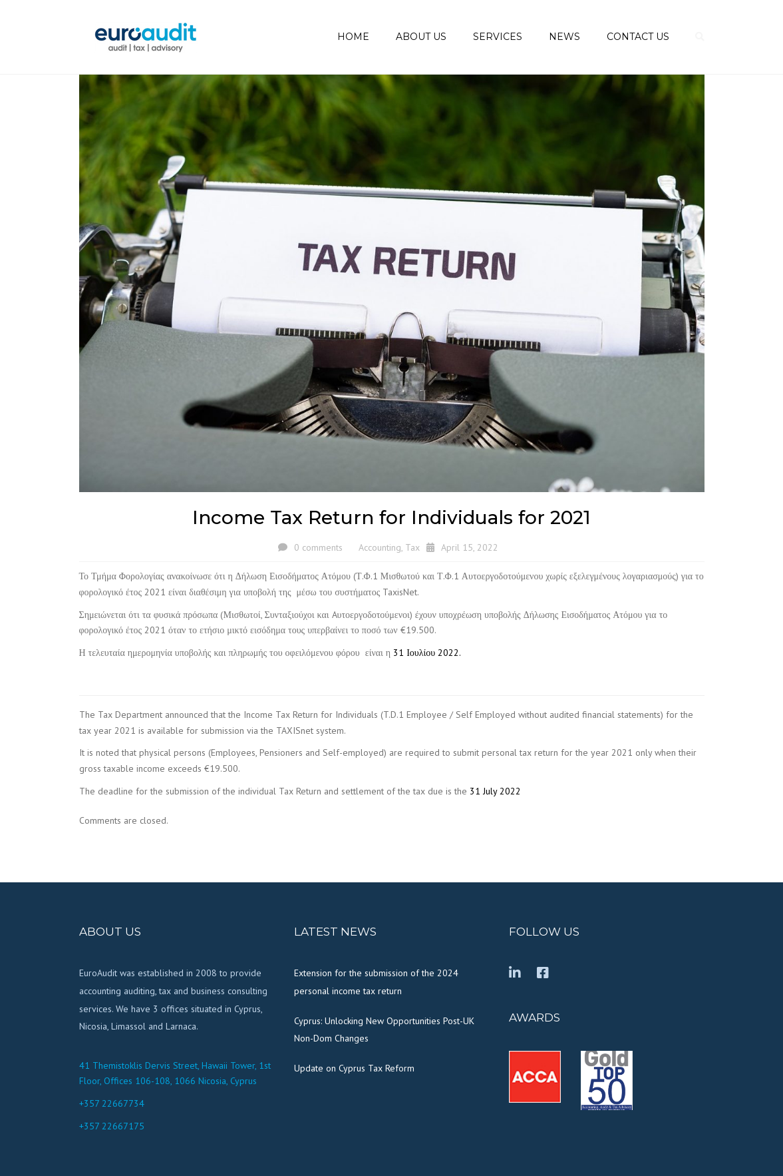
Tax (412, 547)
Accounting (380, 547)
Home (353, 37)
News (564, 37)
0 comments (318, 547)
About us (421, 37)
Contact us (638, 37)
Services (497, 37)
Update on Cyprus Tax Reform (354, 1068)
